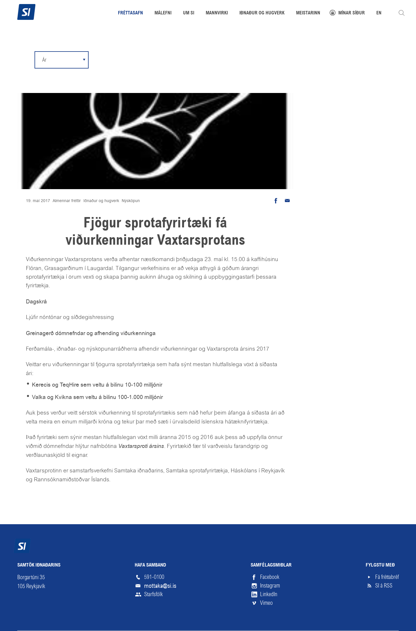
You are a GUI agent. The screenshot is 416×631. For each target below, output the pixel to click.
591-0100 (154, 577)
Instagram (270, 585)
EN (378, 13)
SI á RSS (383, 585)
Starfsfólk (153, 594)
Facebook (269, 577)
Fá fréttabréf (387, 577)
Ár (44, 60)
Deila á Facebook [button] (276, 200)
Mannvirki (217, 13)
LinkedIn (268, 594)
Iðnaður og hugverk (101, 200)
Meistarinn (308, 13)
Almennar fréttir (67, 200)
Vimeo (266, 603)
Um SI (188, 13)
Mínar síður (351, 13)
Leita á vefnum (401, 13)
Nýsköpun (131, 200)
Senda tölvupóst (287, 200)
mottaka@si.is (160, 585)
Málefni (162, 13)
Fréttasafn (130, 13)
